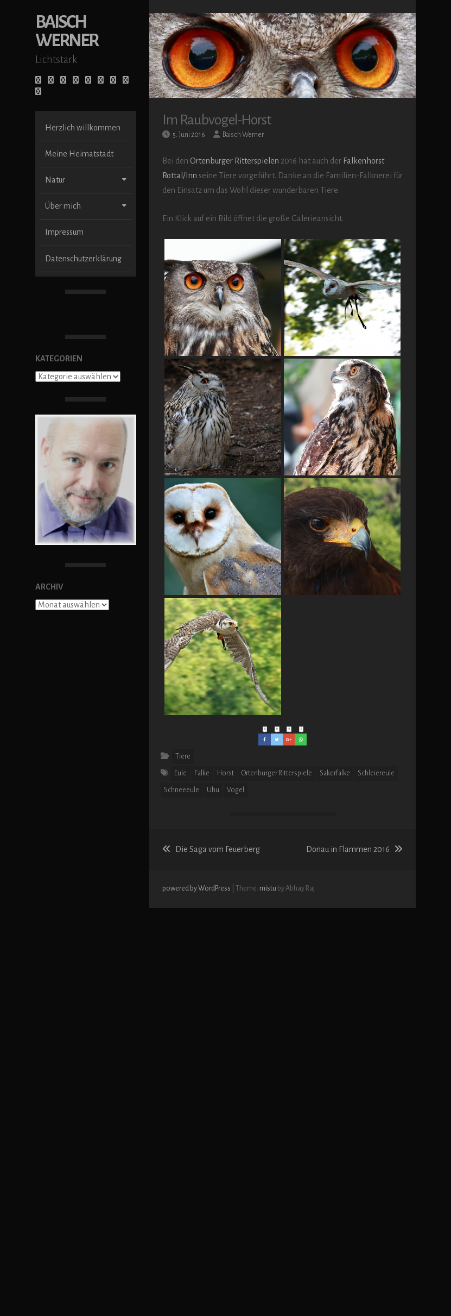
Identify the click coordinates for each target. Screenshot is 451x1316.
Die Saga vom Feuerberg (211, 849)
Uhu (213, 790)
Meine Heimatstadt (79, 168)
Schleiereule (376, 773)
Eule (180, 773)
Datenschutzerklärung (83, 272)
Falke (201, 773)
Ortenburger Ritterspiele (277, 773)
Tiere (182, 756)
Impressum (64, 246)
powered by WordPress (197, 888)
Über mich (63, 220)
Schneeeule (181, 790)
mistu (267, 888)
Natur (55, 194)
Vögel (235, 790)
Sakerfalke (335, 773)
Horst (225, 773)
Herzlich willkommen (82, 141)
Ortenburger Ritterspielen (234, 160)
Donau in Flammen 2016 (354, 849)
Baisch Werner (66, 45)
